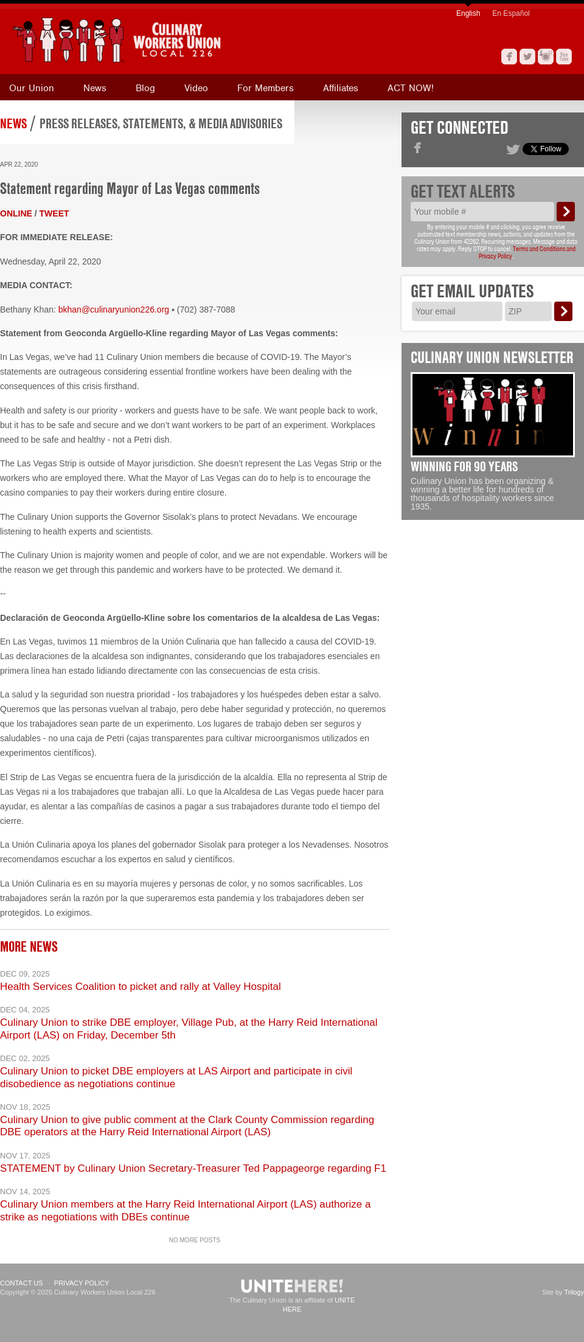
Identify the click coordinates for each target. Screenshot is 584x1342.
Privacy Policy (81, 1283)
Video (196, 88)
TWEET (54, 213)
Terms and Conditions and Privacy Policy (527, 252)
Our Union (31, 88)
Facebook (509, 56)
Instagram (546, 56)
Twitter (527, 56)
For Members (265, 88)
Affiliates (340, 88)
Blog (145, 88)
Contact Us (21, 1283)
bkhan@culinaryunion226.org (113, 309)
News (94, 88)
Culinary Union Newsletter (492, 357)
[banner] (173, 40)
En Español (510, 13)
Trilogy (574, 1292)
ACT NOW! (411, 88)
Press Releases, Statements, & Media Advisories (161, 123)
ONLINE (16, 213)
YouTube (564, 56)
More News (29, 946)
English (468, 13)
